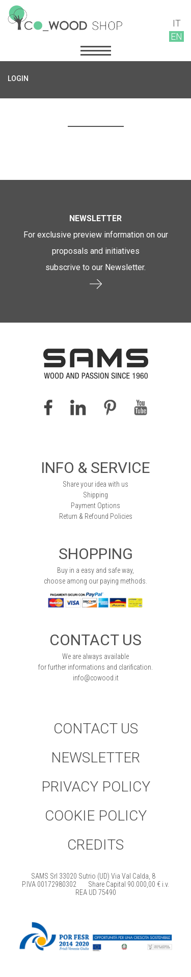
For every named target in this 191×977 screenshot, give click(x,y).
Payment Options (95, 505)
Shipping (95, 495)
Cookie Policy (96, 815)
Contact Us (95, 728)
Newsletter (95, 757)
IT (177, 23)
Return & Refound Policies (95, 516)
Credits (95, 844)
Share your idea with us (95, 484)
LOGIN (18, 78)
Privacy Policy (95, 786)
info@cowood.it (96, 678)
